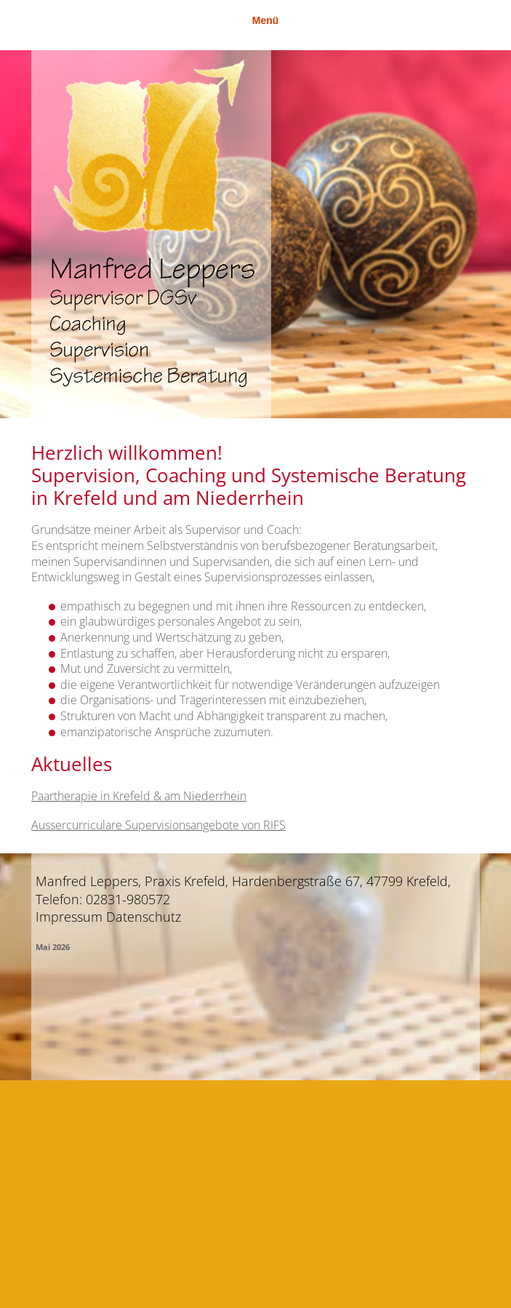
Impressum (69, 916)
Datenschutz (143, 916)
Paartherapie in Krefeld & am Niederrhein (138, 796)
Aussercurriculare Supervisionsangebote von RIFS (158, 825)
